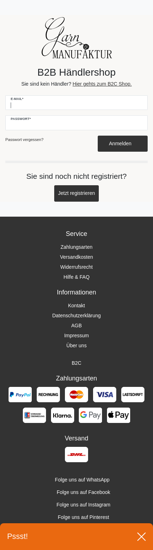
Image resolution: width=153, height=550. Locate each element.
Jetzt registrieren (76, 193)
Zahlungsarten (77, 247)
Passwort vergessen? (24, 139)
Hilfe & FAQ (76, 277)
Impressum (76, 335)
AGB (76, 325)
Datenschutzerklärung (76, 315)
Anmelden (123, 143)
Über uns (76, 345)
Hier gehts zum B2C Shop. (102, 84)
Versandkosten (76, 257)
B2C (76, 363)
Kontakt (76, 305)
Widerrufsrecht (76, 267)
